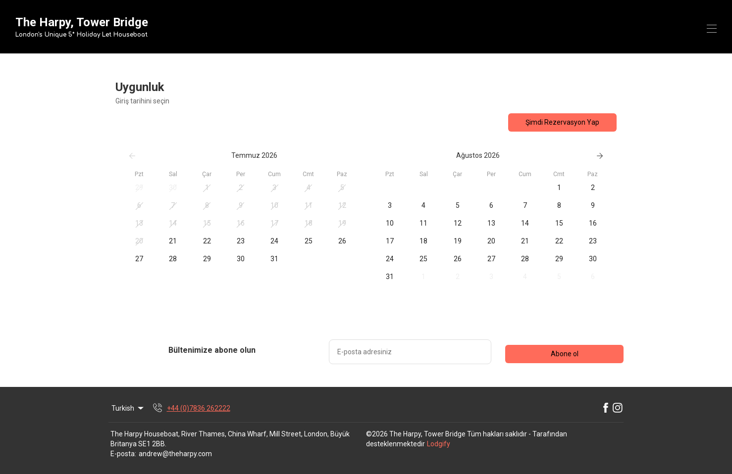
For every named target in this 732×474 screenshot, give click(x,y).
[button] (139, 188)
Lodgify (438, 444)
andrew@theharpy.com (175, 454)
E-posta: (123, 454)
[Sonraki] (600, 156)
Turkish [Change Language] (128, 408)
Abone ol (564, 354)
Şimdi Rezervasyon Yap (562, 122)
